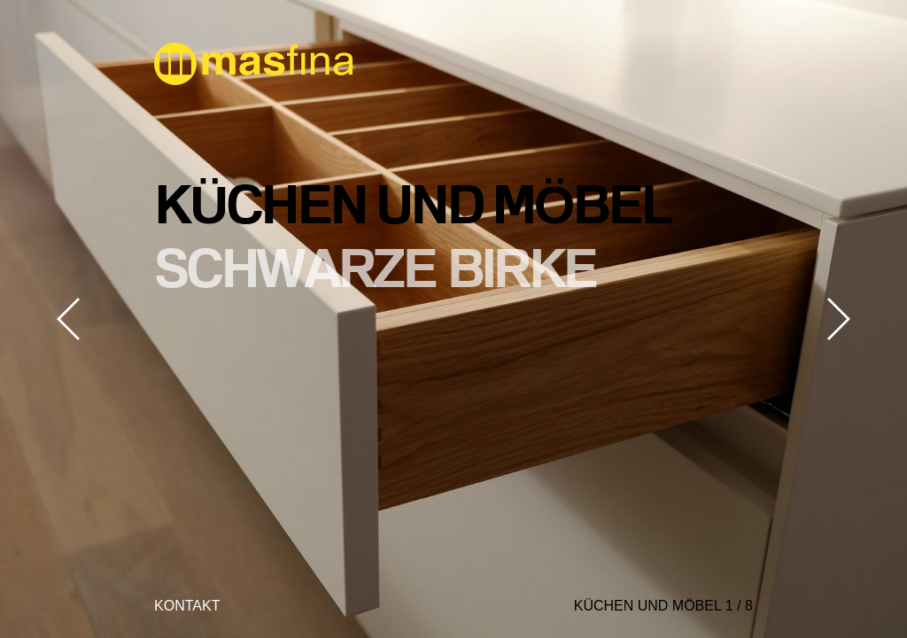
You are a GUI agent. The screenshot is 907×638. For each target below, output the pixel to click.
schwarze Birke (375, 267)
